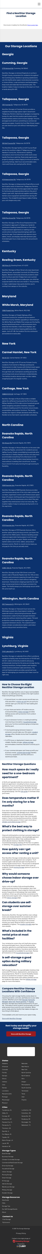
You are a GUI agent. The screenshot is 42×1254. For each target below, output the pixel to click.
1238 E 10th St (6, 568)
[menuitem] (11, 1063)
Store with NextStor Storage (12, 1018)
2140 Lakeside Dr (8, 651)
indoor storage (23, 712)
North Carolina (21, 1001)
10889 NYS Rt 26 (7, 394)
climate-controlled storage (11, 822)
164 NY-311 (5, 358)
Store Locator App (32, 25)
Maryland (5, 1001)
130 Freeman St (7, 105)
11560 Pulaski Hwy (8, 310)
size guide (24, 791)
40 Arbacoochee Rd (9, 179)
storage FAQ (17, 844)
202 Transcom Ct (8, 604)
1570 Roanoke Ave (8, 525)
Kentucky (31, 1000)
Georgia (25, 1000)
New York (12, 1001)
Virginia (31, 1001)
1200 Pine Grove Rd (8, 218)
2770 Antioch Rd (7, 68)
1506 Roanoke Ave (8, 485)
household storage (29, 722)
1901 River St (6, 265)
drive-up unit (21, 701)
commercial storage (24, 752)
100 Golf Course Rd (8, 143)
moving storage (19, 867)
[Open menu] (39, 4)
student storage (25, 924)
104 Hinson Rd (7, 443)
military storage (28, 742)
